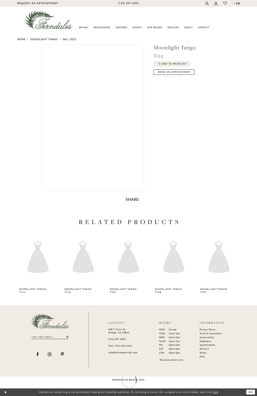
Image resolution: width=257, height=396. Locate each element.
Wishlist (204, 348)
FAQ (202, 356)
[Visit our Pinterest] (62, 354)
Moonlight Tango (44, 39)
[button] (216, 3)
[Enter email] (50, 337)
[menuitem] (37, 3)
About (203, 352)
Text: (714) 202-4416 (120, 345)
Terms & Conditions (211, 333)
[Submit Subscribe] (67, 337)
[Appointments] (37, 3)
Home (21, 39)
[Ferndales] (48, 22)
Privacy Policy (208, 329)
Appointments (208, 344)
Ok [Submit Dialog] (251, 392)
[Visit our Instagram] (50, 354)
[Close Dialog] (5, 392)
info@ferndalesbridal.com (123, 352)
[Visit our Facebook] (37, 354)
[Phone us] (128, 3)
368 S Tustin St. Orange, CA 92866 (118, 331)
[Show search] (207, 3)
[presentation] (38, 257)
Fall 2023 (69, 39)
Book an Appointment (174, 71)
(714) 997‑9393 (117, 339)
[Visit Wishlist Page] (225, 3)
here (215, 392)
